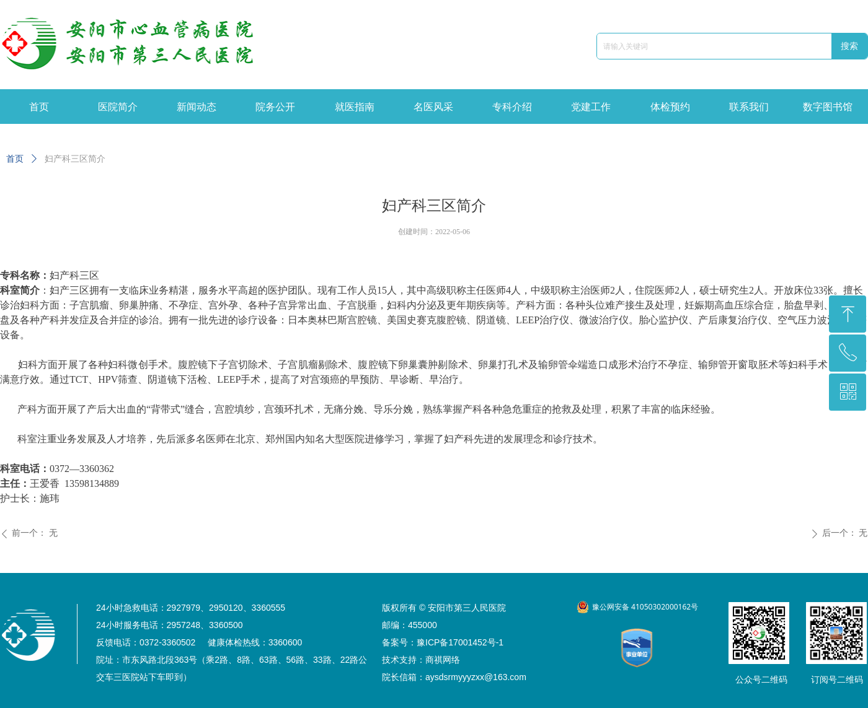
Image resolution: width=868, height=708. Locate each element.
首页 (15, 159)
